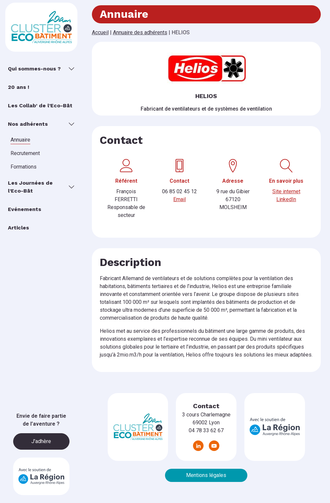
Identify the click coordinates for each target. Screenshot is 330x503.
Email (179, 199)
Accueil (100, 32)
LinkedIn (286, 199)
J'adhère (41, 441)
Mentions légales (206, 475)
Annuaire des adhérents (140, 32)
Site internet (286, 191)
